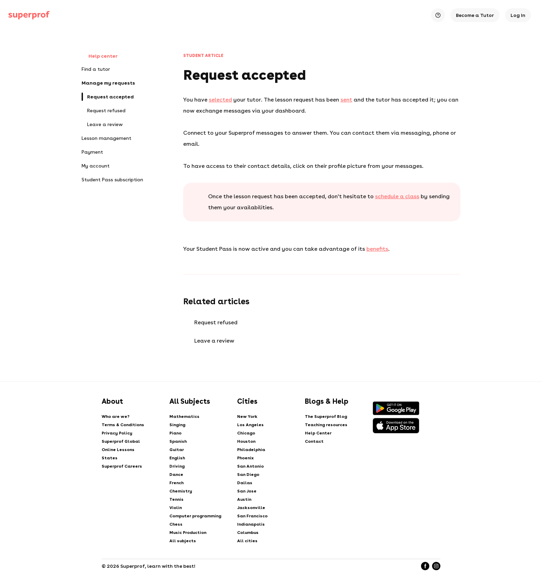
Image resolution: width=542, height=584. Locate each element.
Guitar (176, 449)
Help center (100, 56)
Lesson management (106, 138)
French (176, 482)
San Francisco (252, 516)
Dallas (244, 482)
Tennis (176, 499)
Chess (176, 524)
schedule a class (397, 196)
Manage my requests (108, 83)
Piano (175, 433)
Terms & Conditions (123, 424)
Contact (314, 441)
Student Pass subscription (112, 179)
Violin (175, 507)
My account (96, 166)
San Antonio (250, 466)
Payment (92, 152)
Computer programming (195, 516)
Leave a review (105, 124)
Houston (246, 441)
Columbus (248, 532)
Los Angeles (250, 424)
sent (346, 99)
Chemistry (180, 491)
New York (247, 416)
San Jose (246, 491)
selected (220, 99)
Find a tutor (96, 69)
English (177, 458)
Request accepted (110, 96)
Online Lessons (118, 449)
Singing (177, 424)
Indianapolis (251, 524)
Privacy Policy (117, 433)
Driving (177, 466)
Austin (244, 499)
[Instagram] (436, 566)
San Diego (248, 474)
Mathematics (184, 416)
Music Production (187, 532)
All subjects (182, 540)
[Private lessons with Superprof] (29, 15)
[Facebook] (425, 566)
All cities (247, 540)
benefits (377, 249)
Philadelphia (251, 449)
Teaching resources (326, 424)
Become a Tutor (475, 15)
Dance (176, 474)
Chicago (246, 433)
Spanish (178, 441)
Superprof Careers (122, 466)
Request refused (106, 110)
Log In (518, 15)
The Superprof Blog (326, 416)
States (110, 458)
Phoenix (245, 458)
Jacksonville (251, 507)
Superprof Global (121, 441)
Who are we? (116, 416)
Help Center (318, 433)
